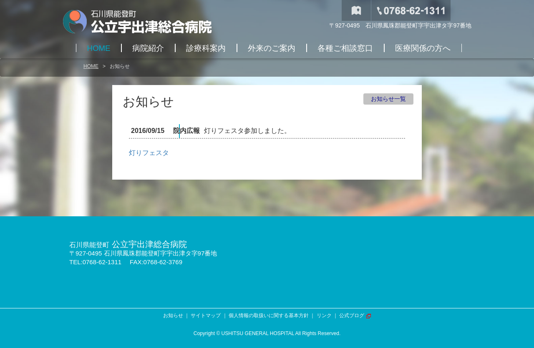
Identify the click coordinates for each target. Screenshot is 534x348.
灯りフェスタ (149, 152)
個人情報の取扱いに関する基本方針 (269, 315)
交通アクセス (356, 10)
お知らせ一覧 (388, 98)
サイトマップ (206, 315)
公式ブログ (351, 315)
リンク (324, 315)
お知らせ (173, 315)
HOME (90, 66)
